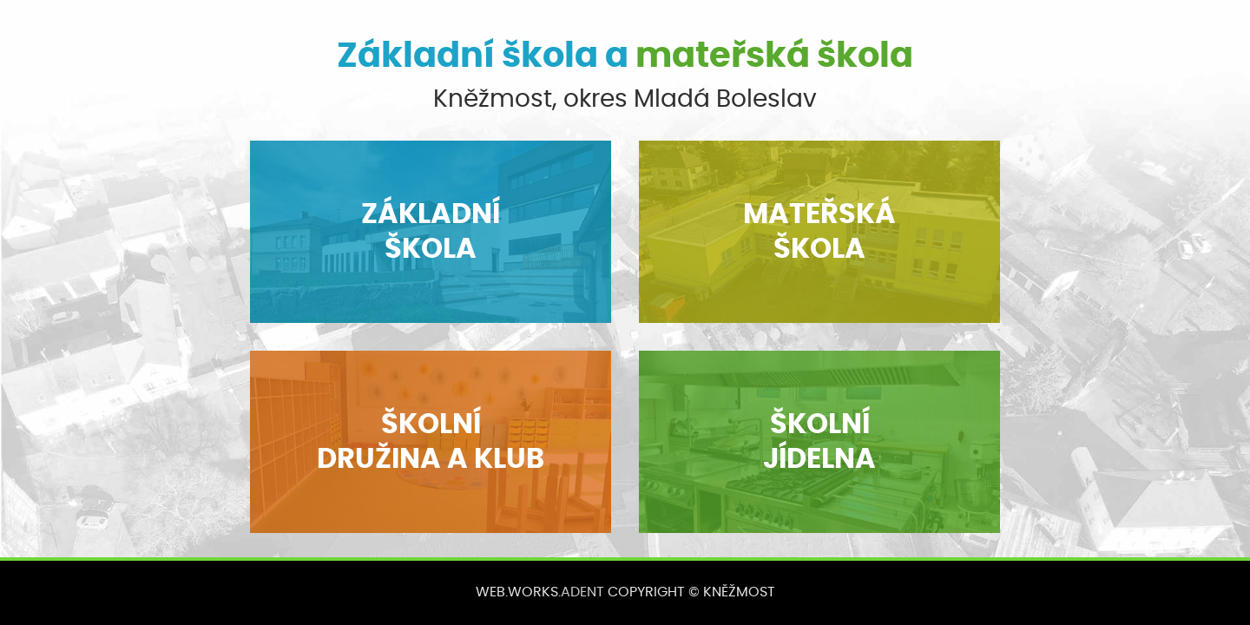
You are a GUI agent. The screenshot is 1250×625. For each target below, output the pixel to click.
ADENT (582, 592)
